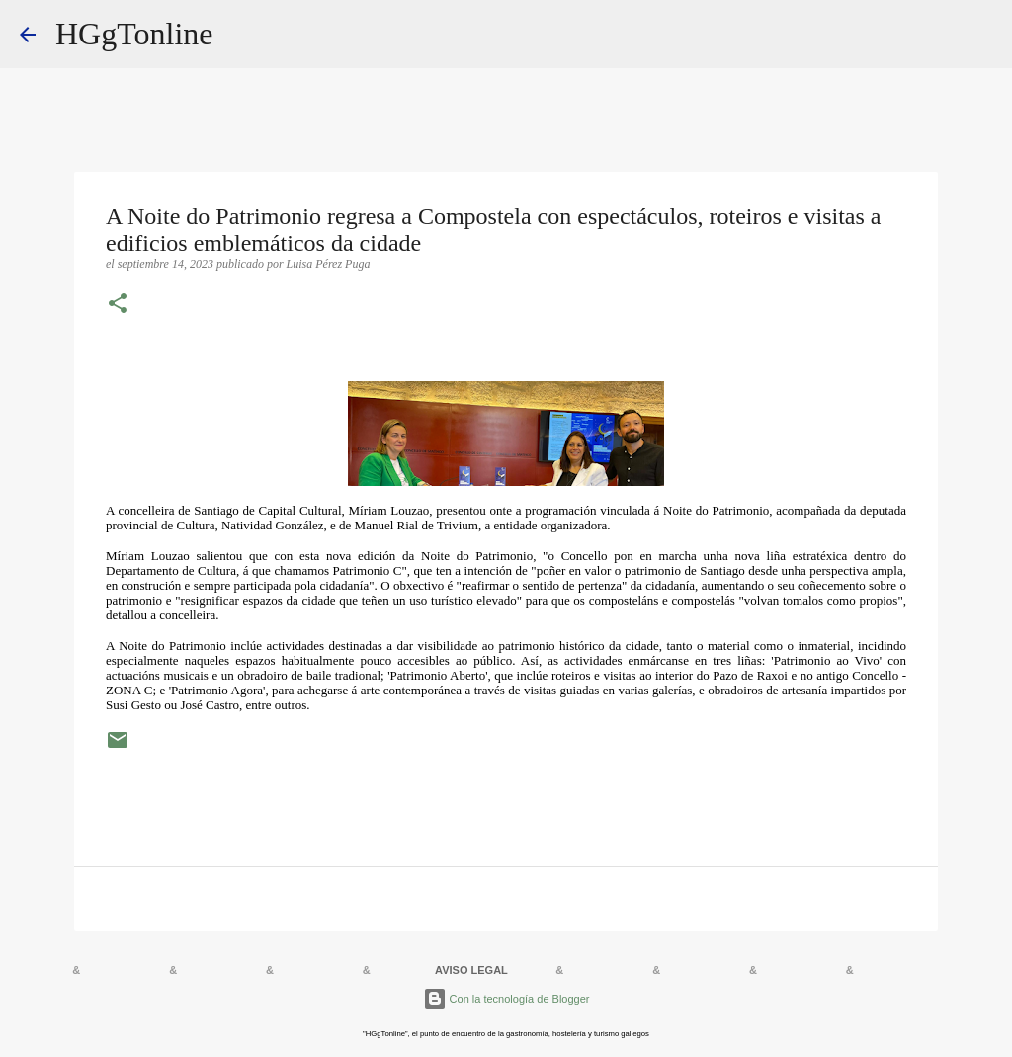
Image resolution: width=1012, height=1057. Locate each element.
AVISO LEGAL (471, 970)
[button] (117, 305)
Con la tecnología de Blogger (506, 999)
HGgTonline (134, 33)
